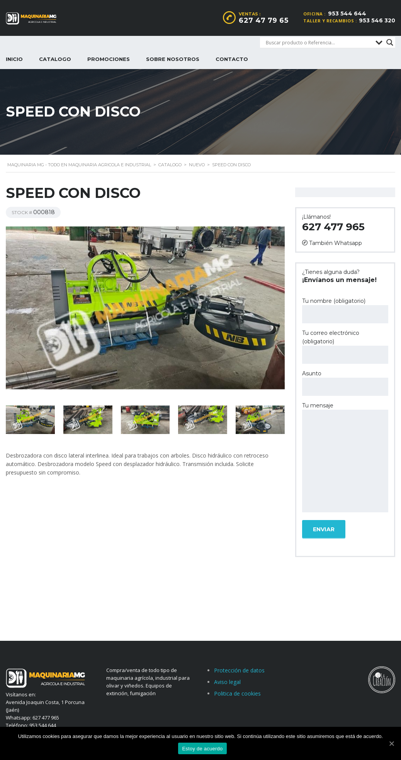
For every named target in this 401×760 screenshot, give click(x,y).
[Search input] (319, 42)
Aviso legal (227, 682)
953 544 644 (347, 13)
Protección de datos (239, 670)
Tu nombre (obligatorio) (345, 310)
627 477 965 (333, 227)
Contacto (232, 59)
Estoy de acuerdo (202, 749)
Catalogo (55, 59)
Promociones (108, 59)
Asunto (345, 383)
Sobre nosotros (172, 59)
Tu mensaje (345, 458)
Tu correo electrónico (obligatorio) (345, 346)
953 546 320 (377, 20)
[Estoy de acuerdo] (391, 743)
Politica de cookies (237, 693)
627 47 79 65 (263, 20)
